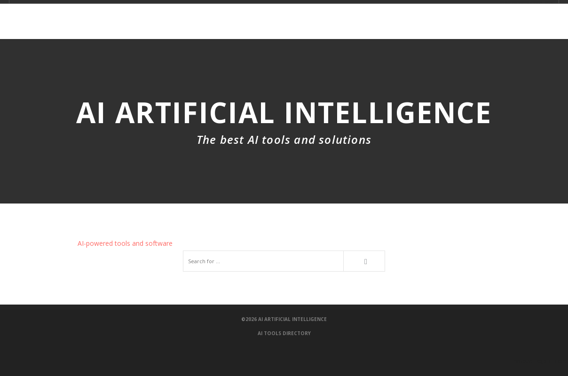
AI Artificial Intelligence (292, 319)
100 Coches (547, 361)
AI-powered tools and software (125, 243)
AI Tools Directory (284, 333)
